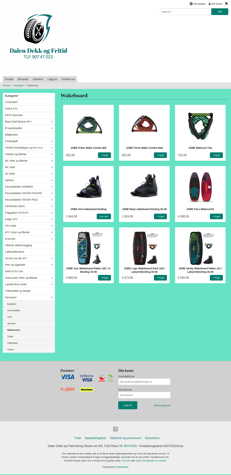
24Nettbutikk (122, 467)
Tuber (10, 336)
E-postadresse (126, 376)
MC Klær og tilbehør (16, 160)
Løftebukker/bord (14, 251)
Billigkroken (11, 134)
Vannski (11, 323)
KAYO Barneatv (14, 115)
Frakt (78, 438)
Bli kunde (23, 79)
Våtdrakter (12, 343)
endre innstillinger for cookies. (151, 461)
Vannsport (10, 297)
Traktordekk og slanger (18, 290)
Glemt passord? (162, 405)
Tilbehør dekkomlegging (18, 245)
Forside (9, 79)
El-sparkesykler (13, 128)
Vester (10, 349)
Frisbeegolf (11, 141)
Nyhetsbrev (152, 438)
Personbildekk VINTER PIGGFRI (23, 193)
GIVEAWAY (11, 102)
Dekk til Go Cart (14, 271)
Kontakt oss (68, 79)
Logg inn (52, 79)
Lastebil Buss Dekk (16, 284)
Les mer (126, 461)
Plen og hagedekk (15, 264)
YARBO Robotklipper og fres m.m (24, 147)
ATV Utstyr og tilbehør (17, 232)
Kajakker (11, 304)
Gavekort (38, 79)
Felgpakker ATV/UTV (17, 212)
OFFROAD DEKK (15, 206)
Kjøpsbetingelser (95, 438)
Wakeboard (13, 330)
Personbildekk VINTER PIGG (21, 199)
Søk (219, 11)
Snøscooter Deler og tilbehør (21, 277)
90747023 (130, 446)
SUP (9, 317)
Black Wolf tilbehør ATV (18, 121)
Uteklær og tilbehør (16, 154)
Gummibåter (13, 310)
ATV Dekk (10, 225)
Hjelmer (9, 180)
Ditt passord (125, 389)
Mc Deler (10, 173)
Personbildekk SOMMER (19, 186)
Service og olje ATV (16, 258)
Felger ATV (11, 219)
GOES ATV (11, 108)
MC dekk (10, 167)
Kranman (10, 238)
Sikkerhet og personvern (125, 438)
